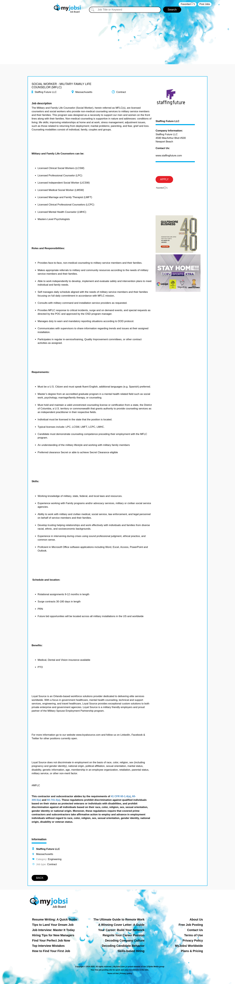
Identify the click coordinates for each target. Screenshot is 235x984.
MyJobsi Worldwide (189, 945)
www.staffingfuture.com (169, 155)
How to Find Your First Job (51, 951)
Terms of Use (193, 935)
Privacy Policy (193, 940)
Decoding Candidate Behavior (123, 945)
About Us (196, 919)
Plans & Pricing (192, 951)
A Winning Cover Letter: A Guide (121, 924)
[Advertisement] (117, 36)
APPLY (164, 179)
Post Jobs (204, 4)
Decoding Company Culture (124, 940)
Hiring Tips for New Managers (53, 935)
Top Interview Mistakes (48, 945)
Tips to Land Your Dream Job (53, 924)
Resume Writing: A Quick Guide (54, 919)
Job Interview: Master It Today (53, 930)
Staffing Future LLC (167, 121)
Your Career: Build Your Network (121, 930)
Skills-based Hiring (131, 951)
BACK (39, 877)
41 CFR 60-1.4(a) (121, 796)
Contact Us (195, 930)
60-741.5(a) (53, 800)
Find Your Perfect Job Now (51, 940)
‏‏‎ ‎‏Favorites (187, 4)
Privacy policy (126, 973)
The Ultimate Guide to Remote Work (118, 919)
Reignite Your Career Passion (123, 935)
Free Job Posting (191, 924)
